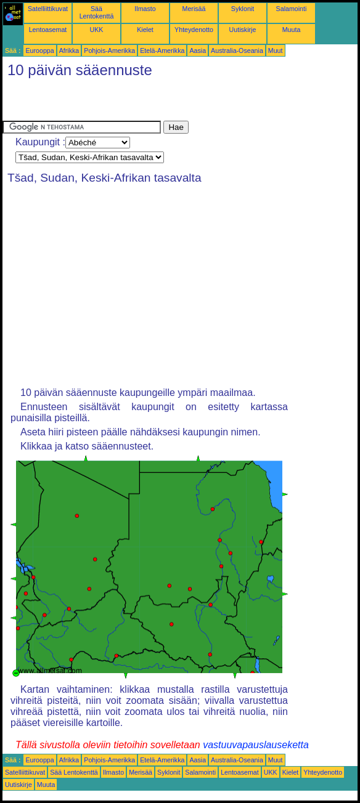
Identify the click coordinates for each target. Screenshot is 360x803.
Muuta (291, 29)
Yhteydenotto (193, 29)
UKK (97, 29)
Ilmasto (144, 8)
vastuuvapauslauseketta (256, 745)
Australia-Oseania (237, 50)
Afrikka (69, 50)
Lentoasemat (48, 29)
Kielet (145, 29)
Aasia (197, 50)
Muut (275, 50)
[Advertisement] (146, 102)
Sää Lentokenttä (97, 12)
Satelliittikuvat (48, 8)
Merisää (194, 8)
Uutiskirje (242, 29)
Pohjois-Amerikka (109, 50)
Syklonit (242, 8)
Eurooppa (39, 50)
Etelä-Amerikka (162, 50)
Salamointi (291, 8)
